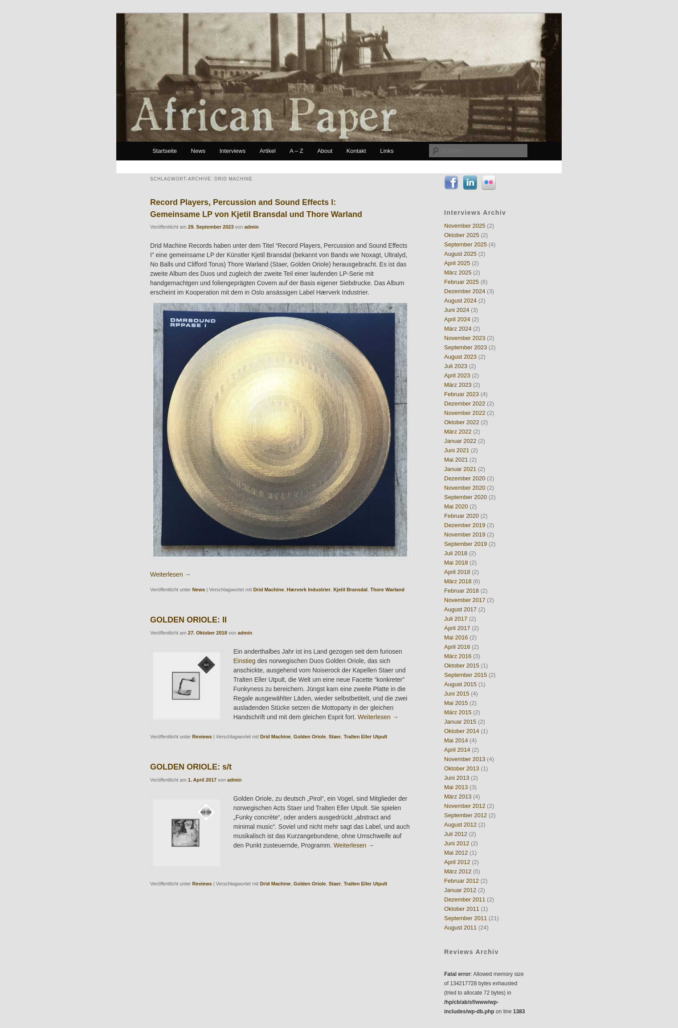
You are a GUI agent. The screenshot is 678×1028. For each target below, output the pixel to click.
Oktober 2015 (461, 665)
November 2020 (465, 487)
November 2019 (465, 534)
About (324, 150)
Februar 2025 (461, 282)
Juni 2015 (456, 693)
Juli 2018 (455, 553)
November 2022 (465, 413)
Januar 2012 (460, 890)
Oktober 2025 (461, 235)
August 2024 (460, 300)
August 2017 (460, 609)
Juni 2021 (456, 450)
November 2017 (465, 600)
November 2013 (465, 759)
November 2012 (465, 806)
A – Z (296, 150)
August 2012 (460, 824)
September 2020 (465, 497)
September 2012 (465, 815)
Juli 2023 (455, 366)
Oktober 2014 (461, 731)
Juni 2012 (456, 843)
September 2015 (465, 675)
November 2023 (465, 338)
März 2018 (457, 581)
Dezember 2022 (465, 403)
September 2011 (465, 918)
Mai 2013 (456, 787)
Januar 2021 (460, 469)
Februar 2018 (461, 590)
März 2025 (457, 272)
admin (251, 226)
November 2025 (465, 225)
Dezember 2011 (465, 899)
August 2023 (460, 356)
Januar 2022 (460, 441)
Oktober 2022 (461, 422)
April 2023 (457, 375)
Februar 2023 (461, 394)
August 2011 (460, 927)
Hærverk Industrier (309, 589)
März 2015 (457, 712)
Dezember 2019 (465, 525)
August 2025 (460, 253)
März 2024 (457, 328)
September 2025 (465, 244)
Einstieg (244, 660)
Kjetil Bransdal (350, 589)
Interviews (233, 150)
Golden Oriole (310, 736)
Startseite (164, 150)
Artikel (268, 150)
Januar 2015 (460, 721)
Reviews (202, 736)
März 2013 (457, 796)
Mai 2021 (456, 459)
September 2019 (465, 544)
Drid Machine (268, 589)
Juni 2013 (456, 777)
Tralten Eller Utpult (365, 736)
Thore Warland (387, 589)
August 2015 (460, 684)
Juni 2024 (456, 310)
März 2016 (457, 656)
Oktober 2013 (461, 768)
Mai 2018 (456, 562)
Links (386, 150)
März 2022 (457, 431)
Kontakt (356, 150)
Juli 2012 (455, 834)
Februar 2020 (461, 515)
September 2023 (465, 347)
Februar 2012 (461, 880)
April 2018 (457, 572)
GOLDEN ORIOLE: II (188, 619)
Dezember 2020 (465, 478)
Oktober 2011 (461, 908)
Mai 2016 (456, 637)
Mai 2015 (456, 703)
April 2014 (457, 749)
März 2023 (457, 384)
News (198, 150)
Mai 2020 (456, 506)
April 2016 (457, 646)
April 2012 (457, 862)
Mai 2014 (456, 740)
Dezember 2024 (465, 291)
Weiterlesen (170, 574)
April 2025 (457, 263)
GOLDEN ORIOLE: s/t (191, 766)
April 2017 (457, 628)
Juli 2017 (455, 618)
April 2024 (457, 319)
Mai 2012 (456, 852)
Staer (335, 736)
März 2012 (457, 871)
